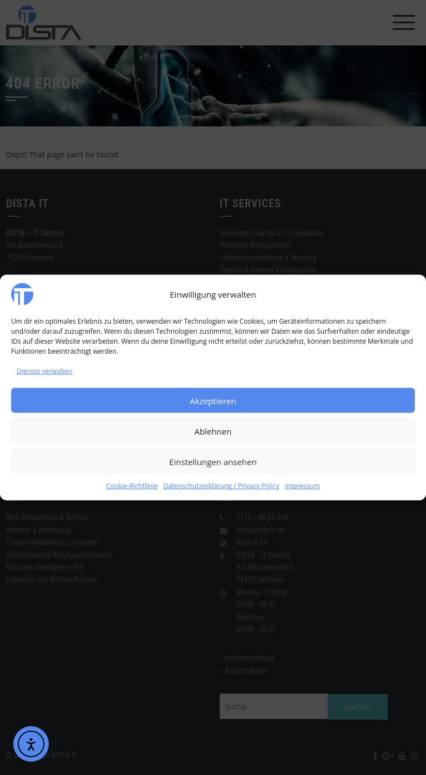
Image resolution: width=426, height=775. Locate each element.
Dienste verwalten (45, 371)
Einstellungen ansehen (213, 461)
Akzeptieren (213, 400)
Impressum (302, 486)
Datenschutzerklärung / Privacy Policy (221, 486)
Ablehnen (213, 431)
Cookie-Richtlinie (132, 486)
